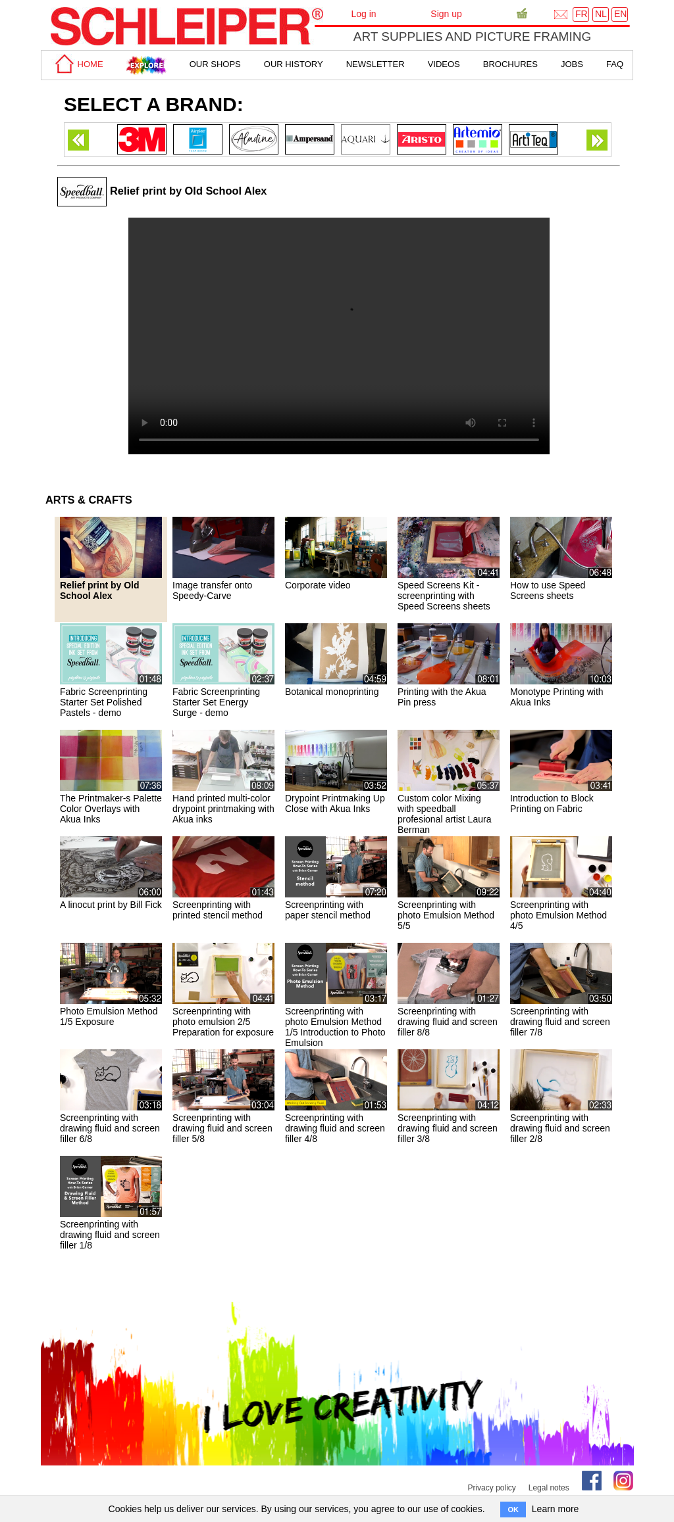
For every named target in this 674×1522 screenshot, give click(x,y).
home (77, 64)
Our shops (215, 64)
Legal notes (549, 1487)
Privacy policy (491, 1487)
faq (614, 64)
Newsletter (375, 64)
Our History (293, 64)
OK (513, 1509)
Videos (444, 64)
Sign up (445, 14)
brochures (510, 64)
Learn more (555, 1509)
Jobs (572, 64)
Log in (363, 14)
